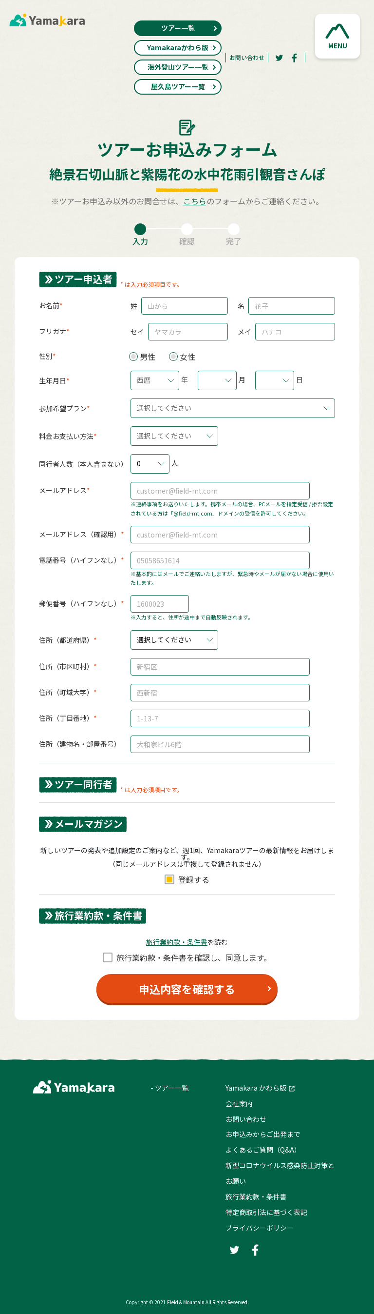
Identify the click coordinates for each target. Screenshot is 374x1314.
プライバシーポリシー (259, 1228)
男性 (147, 356)
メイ (244, 332)
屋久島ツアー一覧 (184, 86)
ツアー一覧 (189, 28)
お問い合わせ (246, 57)
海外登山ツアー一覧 (182, 67)
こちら (194, 201)
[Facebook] (294, 57)
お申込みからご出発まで (262, 1134)
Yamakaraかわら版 (182, 47)
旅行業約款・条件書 (256, 1196)
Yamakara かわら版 (255, 1088)
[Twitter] (279, 57)
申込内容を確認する (187, 988)
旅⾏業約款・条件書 (176, 942)
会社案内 (239, 1103)
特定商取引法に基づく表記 (266, 1212)
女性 (187, 356)
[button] (337, 36)
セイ (137, 332)
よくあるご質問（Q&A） (263, 1150)
